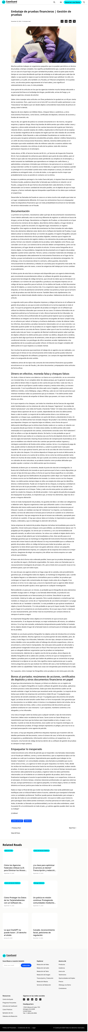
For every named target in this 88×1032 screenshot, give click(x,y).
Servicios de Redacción (44, 985)
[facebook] (24, 999)
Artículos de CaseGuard (10, 1006)
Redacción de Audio (43, 968)
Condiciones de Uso (24, 1028)
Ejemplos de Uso (8, 1013)
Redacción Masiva (42, 981)
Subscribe (26, 965)
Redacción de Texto (43, 971)
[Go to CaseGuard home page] (44, 955)
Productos (62, 964)
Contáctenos (62, 988)
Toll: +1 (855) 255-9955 (30, 1013)
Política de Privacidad (9, 1028)
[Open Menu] (84, 2)
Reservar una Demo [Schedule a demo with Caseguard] (72, 2)
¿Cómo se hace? (17, 821)
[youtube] (36, 999)
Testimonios (62, 975)
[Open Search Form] (54, 2)
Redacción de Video (43, 964)
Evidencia (28, 821)
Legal (33, 1028)
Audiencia (62, 968)
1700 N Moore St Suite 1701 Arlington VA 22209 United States (31, 1009)
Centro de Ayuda (8, 999)
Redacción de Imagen (43, 975)
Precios (61, 981)
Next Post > (72, 828)
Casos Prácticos (7, 1009)
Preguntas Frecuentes (9, 1003)
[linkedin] (32, 999)
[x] (28, 999)
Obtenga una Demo (65, 985)
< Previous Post (16, 828)
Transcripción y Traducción (45, 978)
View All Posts (15, 833)
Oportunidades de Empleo (67, 978)
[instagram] (40, 999)
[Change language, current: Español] (59, 2)
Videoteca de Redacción (10, 1016)
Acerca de (62, 971)
